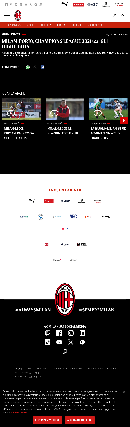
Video (29, 25)
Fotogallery (45, 25)
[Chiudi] (124, 392)
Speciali (76, 25)
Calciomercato (95, 25)
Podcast (61, 25)
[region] (65, 406)
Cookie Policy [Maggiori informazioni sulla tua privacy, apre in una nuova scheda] (19, 412)
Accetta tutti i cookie (80, 420)
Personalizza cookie (47, 420)
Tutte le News (13, 25)
